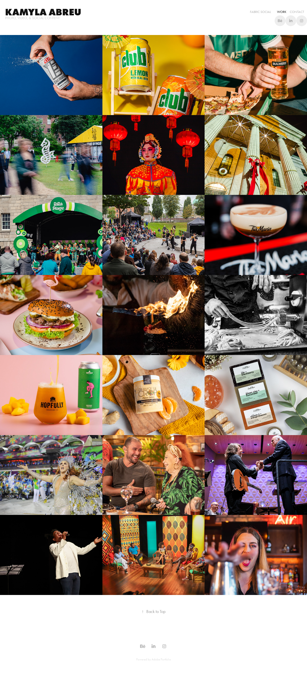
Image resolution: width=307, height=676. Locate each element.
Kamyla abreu (43, 12)
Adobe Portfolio (161, 659)
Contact (297, 12)
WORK (281, 12)
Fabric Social (260, 12)
